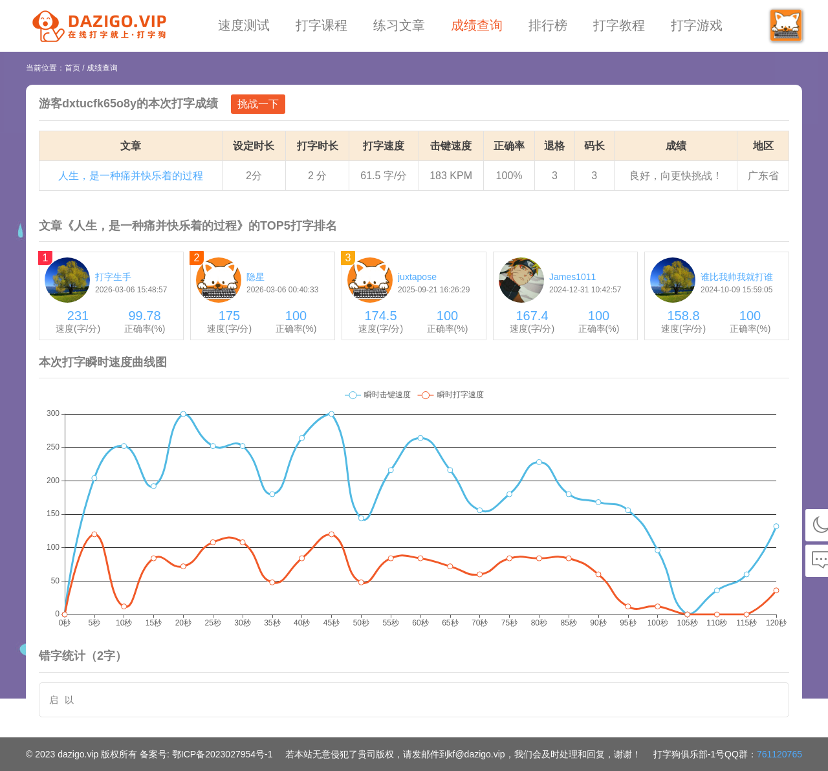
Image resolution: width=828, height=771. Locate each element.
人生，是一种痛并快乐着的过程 (130, 175)
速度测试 (244, 25)
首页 (72, 67)
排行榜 (547, 25)
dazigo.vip (78, 754)
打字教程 (619, 25)
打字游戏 (697, 25)
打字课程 (321, 25)
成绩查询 (477, 25)
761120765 (779, 754)
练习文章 (399, 25)
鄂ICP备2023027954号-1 (222, 754)
